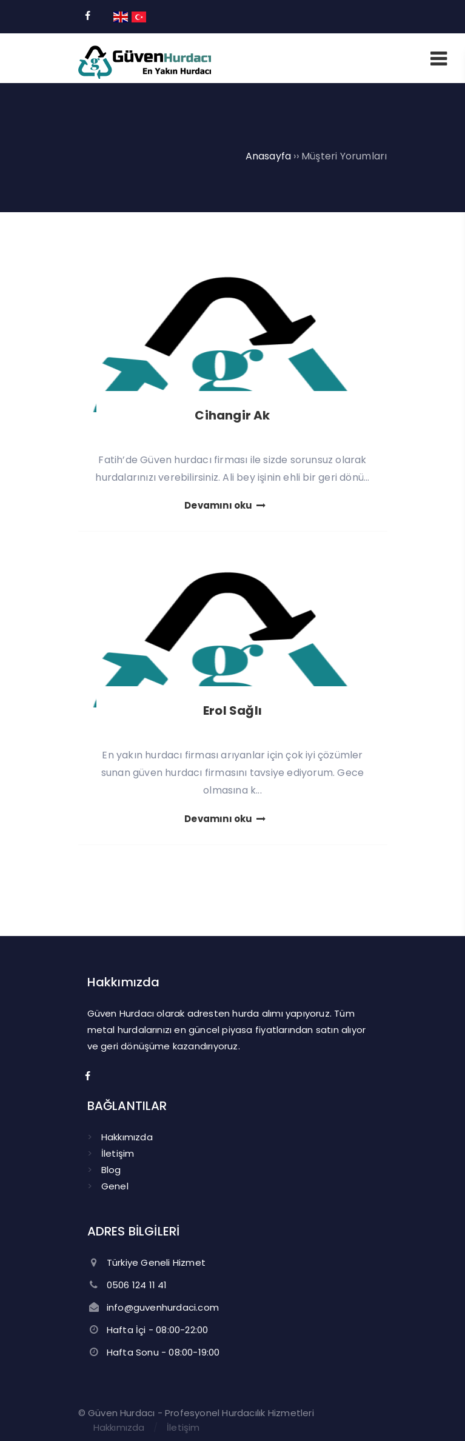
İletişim (118, 1153)
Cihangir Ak (232, 415)
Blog (111, 1169)
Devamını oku (225, 505)
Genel (115, 1186)
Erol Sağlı (232, 710)
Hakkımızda (127, 1137)
